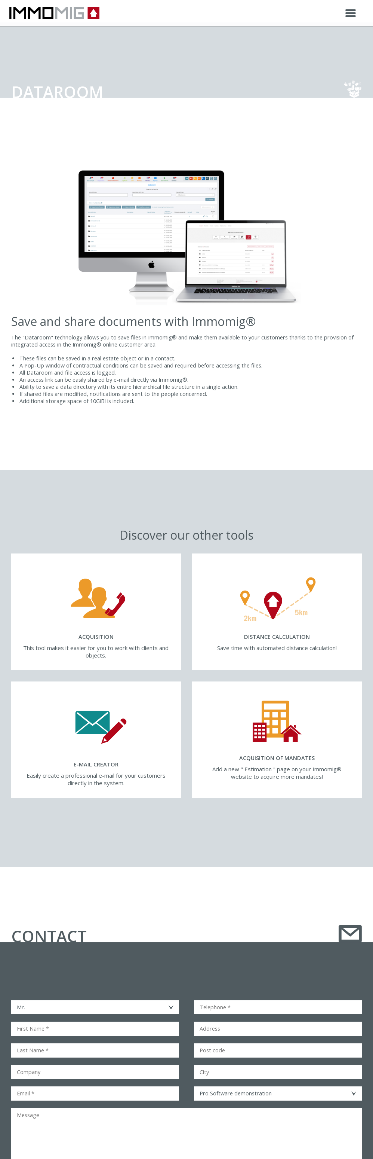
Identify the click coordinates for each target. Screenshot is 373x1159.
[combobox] (95, 1007)
